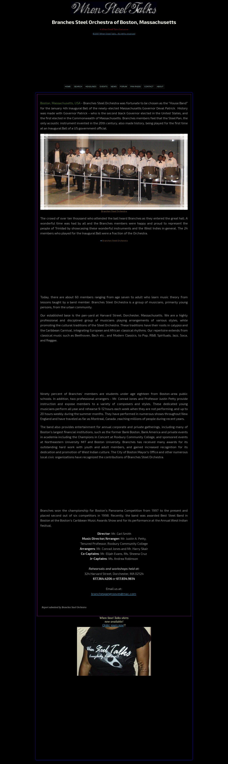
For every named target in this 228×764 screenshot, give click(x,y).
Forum (123, 86)
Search (78, 86)
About (160, 86)
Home (68, 86)
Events (103, 86)
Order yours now (112, 625)
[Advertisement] (114, 58)
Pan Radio (135, 86)
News (114, 86)
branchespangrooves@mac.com (113, 593)
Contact (148, 86)
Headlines (90, 86)
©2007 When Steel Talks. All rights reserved (114, 33)
